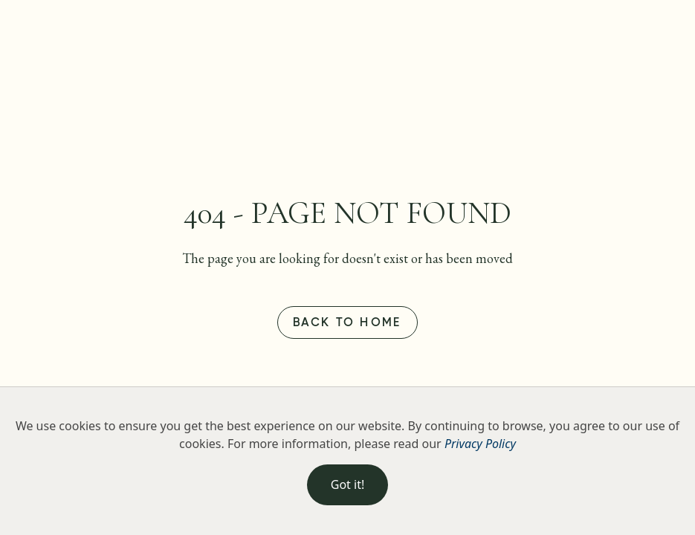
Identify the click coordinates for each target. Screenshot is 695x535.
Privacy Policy (480, 443)
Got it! (347, 484)
